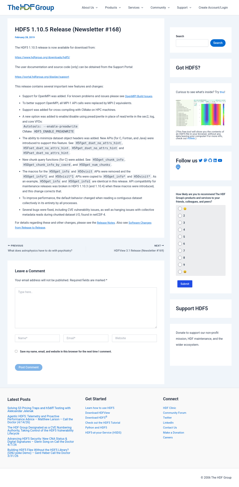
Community (163, 7)
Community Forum (175, 412)
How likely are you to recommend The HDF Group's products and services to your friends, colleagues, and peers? (200, 198)
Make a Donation (174, 432)
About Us (98, 7)
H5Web (191, 138)
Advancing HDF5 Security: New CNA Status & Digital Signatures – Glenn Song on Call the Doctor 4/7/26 (40, 441)
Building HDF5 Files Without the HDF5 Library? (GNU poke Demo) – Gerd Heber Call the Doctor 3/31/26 (38, 453)
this (222, 92)
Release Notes (106, 222)
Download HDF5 (96, 417)
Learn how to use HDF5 (100, 408)
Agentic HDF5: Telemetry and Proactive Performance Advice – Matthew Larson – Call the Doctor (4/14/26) (40, 419)
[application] (104, 7)
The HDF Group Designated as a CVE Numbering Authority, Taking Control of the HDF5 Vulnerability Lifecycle (40, 430)
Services (141, 7)
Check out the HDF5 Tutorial (103, 422)
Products (120, 7)
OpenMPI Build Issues (139, 96)
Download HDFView (98, 412)
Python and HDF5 (96, 427)
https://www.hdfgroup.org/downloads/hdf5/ (44, 57)
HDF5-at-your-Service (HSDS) (104, 432)
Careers (168, 437)
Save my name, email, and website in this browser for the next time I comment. (66, 351)
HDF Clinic (170, 408)
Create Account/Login (214, 7)
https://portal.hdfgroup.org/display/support (43, 76)
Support (186, 7)
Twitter (167, 417)
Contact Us (170, 427)
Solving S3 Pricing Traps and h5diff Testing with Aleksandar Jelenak (39, 409)
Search (180, 36)
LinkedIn (168, 422)
